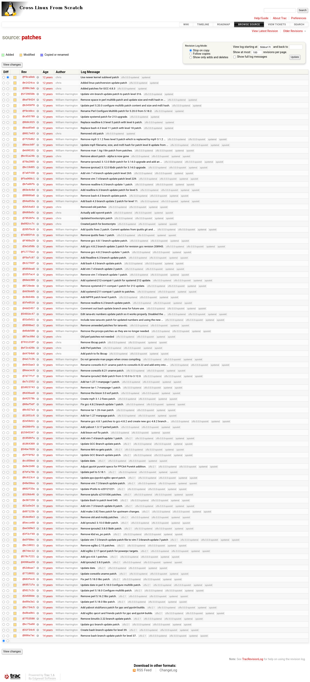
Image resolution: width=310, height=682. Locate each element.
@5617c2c (29, 590)
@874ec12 (29, 551)
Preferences (298, 18)
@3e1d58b (29, 246)
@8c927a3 (29, 410)
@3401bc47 (28, 314)
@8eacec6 (29, 370)
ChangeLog (168, 670)
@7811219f (28, 342)
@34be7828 (28, 449)
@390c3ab (29, 88)
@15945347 (28, 432)
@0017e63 (29, 133)
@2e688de (29, 596)
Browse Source (249, 24)
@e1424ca (29, 82)
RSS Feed (144, 670)
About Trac (280, 18)
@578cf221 (28, 556)
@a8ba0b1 (29, 613)
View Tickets (277, 24)
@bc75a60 (29, 624)
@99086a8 (29, 195)
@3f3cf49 (29, 534)
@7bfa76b (29, 472)
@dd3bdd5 (29, 291)
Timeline (203, 24)
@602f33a (29, 489)
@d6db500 (29, 331)
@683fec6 (29, 579)
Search (299, 24)
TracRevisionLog (252, 659)
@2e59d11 (29, 421)
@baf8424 (29, 99)
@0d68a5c (29, 212)
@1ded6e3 (29, 517)
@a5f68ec (29, 539)
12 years (48, 77)
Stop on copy (199, 50)
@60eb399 (29, 280)
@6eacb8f (29, 145)
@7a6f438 (29, 173)
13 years (48, 393)
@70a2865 (29, 161)
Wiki (186, 24)
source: (11, 37)
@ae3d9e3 (29, 528)
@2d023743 (28, 387)
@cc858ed (29, 460)
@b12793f (29, 263)
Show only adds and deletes (208, 57)
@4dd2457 (29, 308)
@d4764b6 (29, 353)
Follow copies (200, 53)
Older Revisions (293, 31)
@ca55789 (29, 116)
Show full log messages (250, 56)
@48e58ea (29, 483)
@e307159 (29, 500)
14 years (48, 618)
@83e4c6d (29, 190)
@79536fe (29, 218)
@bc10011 (29, 545)
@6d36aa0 (29, 393)
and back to (288, 47)
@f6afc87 (29, 257)
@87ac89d (29, 336)
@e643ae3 (29, 365)
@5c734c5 (29, 607)
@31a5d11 (29, 320)
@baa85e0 (29, 128)
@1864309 (29, 444)
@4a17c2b (29, 359)
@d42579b (29, 399)
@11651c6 (29, 415)
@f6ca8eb (29, 77)
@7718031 (29, 573)
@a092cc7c (28, 224)
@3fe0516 (29, 303)
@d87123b (29, 511)
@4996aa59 (28, 562)
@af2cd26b (28, 348)
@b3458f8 (29, 105)
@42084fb (29, 427)
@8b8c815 (29, 122)
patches (31, 37)
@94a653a (29, 201)
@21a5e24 (29, 506)
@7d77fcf (29, 376)
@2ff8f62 (29, 455)
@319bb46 (29, 494)
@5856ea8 (29, 269)
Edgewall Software (44, 678)
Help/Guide (261, 18)
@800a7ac (29, 635)
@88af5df (29, 404)
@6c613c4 (29, 477)
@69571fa (29, 585)
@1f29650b (28, 94)
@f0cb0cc (29, 111)
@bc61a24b (28, 156)
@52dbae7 (29, 568)
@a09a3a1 (29, 601)
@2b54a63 (29, 207)
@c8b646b (29, 297)
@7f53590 (29, 618)
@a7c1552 (29, 382)
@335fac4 (29, 274)
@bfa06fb (29, 184)
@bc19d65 (29, 167)
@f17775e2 (28, 252)
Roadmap (223, 24)
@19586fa (29, 438)
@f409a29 (29, 240)
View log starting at (253, 47)
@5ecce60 (29, 522)
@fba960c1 (28, 178)
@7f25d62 (29, 139)
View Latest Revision (265, 31)
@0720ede (29, 286)
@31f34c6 (29, 630)
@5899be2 (29, 325)
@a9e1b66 (29, 466)
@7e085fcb (28, 235)
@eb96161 (29, 150)
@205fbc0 (29, 229)
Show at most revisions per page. (260, 52)
